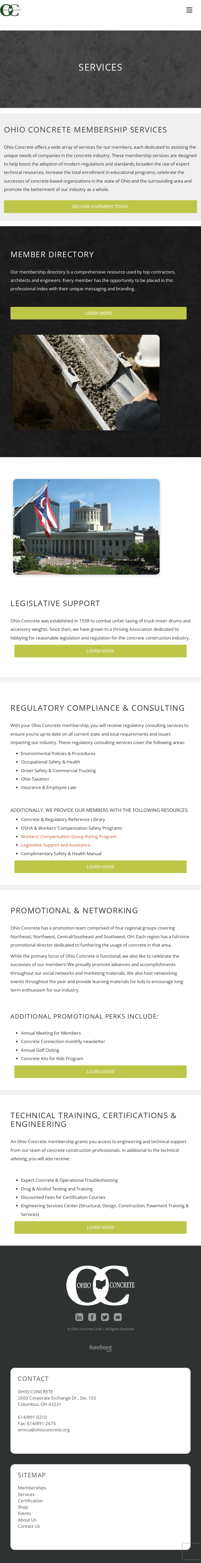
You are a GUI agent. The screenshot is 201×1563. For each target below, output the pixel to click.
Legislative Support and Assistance (56, 845)
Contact (76, 4)
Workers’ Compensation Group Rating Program (69, 836)
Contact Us (29, 1526)
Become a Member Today (100, 206)
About (54, 4)
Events (24, 1513)
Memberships (32, 1488)
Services (26, 1494)
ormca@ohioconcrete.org (44, 1430)
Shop (32, 4)
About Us (27, 1520)
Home (13, 4)
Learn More (98, 313)
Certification (30, 1501)
